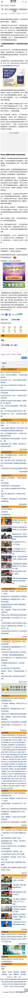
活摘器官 (3, 772)
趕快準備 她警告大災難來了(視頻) (11, 839)
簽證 (5, 779)
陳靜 (14, 937)
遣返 (2, 779)
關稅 (8, 750)
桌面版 (4, 973)
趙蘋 (2, 940)
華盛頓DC (17, 985)
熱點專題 (5, 508)
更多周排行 (23, 731)
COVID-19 (9, 738)
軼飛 (2, 937)
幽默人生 (6, 787)
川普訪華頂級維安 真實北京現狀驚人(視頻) (14, 624)
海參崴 (6, 765)
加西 (24, 985)
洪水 (13, 743)
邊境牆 (12, 750)
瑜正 (20, 940)
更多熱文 (24, 826)
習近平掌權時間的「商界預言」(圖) (11, 852)
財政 (22, 762)
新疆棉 (6, 743)
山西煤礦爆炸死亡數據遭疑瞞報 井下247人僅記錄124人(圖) (19, 567)
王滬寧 (6, 753)
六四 (16, 745)
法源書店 (19, 980)
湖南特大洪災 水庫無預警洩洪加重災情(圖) (14, 616)
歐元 (5, 762)
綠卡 (14, 779)
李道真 (21, 935)
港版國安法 (11, 745)
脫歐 (4, 760)
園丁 (22, 937)
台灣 (10, 765)
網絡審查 (23, 770)
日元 (8, 762)
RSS (20, 978)
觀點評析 (9, 960)
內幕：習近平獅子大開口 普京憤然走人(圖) (13, 461)
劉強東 (21, 765)
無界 (25, 982)
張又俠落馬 (4, 513)
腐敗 (14, 755)
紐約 (12, 985)
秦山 (5, 940)
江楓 (23, 940)
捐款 (10, 975)
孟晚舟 (5, 750)
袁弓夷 (17, 743)
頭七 (14, 43)
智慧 (10, 787)
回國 (8, 779)
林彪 (10, 784)
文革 (8, 789)
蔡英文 (14, 765)
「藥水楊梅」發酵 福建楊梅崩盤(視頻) (12, 656)
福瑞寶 (11, 982)
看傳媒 (7, 982)
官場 (23, 755)
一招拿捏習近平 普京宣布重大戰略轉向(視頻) (14, 469)
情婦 (11, 755)
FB (19, 758)
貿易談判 (23, 750)
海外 (21, 779)
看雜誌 (24, 980)
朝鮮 (22, 758)
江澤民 (11, 753)
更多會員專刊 (23, 505)
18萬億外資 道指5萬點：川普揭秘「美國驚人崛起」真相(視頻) (19, 918)
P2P (17, 767)
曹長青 (6, 942)
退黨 (19, 745)
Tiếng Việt (17, 987)
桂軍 (10, 782)
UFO (11, 748)
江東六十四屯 (11, 772)
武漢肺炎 (12, 736)
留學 (21, 777)
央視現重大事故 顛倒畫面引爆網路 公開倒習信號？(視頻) (19, 910)
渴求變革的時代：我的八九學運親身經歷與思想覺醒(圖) (19, 537)
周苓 (11, 937)
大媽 (24, 765)
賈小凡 (16, 935)
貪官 (8, 755)
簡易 (12, 935)
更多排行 (24, 874)
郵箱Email (3, 967)
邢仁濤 (17, 940)
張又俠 (15, 741)
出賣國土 (20, 741)
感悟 (13, 787)
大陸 (14, 767)
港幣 (11, 762)
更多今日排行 (23, 683)
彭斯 (16, 750)
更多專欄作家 (23, 945)
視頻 (3, 876)
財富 (25, 762)
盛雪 (25, 937)
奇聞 (22, 787)
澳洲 (4, 782)
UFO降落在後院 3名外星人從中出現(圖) (13, 855)
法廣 (11, 758)
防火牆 (3, 770)
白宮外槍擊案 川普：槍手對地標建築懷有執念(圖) (19, 552)
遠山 (5, 937)
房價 (2, 767)
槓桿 (13, 760)
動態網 (21, 982)
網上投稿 (23, 975)
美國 (19, 750)
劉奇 (13, 784)
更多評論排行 (23, 450)
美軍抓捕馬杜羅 (6, 515)
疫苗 (22, 745)
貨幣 (19, 760)
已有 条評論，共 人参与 (9, 345)
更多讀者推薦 (23, 472)
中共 (14, 748)
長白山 (24, 772)
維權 (7, 770)
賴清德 (21, 736)
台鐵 (23, 738)
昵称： (3, 340)
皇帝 (19, 784)
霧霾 (19, 767)
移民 (15, 777)
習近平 (11, 741)
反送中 (5, 755)
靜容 (8, 940)
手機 (16, 787)
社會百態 (15, 960)
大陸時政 (12, 5)
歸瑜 (24, 935)
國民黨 (20, 738)
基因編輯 (24, 767)
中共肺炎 (3, 736)
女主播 (5, 777)
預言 (19, 787)
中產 (2, 765)
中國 (26, 126)
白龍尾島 (3, 774)
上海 (15, 28)
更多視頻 (24, 930)
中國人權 (21, 960)
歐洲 (21, 985)
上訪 (15, 770)
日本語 (22, 987)
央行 (7, 760)
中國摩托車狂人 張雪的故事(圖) (10, 486)
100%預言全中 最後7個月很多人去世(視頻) (13, 653)
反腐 (17, 755)
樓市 (19, 762)
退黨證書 (16, 982)
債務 (10, 760)
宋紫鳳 (3, 935)
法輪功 (19, 770)
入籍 (11, 779)
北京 (17, 765)
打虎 (20, 755)
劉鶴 (2, 753)
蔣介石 (22, 782)
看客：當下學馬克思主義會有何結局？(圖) (13, 412)
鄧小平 (6, 784)
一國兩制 (7, 758)
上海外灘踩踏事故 (6, 962)
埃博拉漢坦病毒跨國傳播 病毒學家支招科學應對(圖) (19, 582)
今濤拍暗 (8, 935)
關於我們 (16, 973)
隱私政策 (4, 975)
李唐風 (18, 937)
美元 (16, 760)
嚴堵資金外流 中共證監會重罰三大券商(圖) (14, 597)
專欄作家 (5, 933)
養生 (11, 789)
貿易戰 (6, 741)
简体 (23, 1)
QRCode (14, 314)
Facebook (9, 978)
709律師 (11, 770)
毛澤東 (8, 95)
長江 (10, 743)
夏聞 (8, 937)
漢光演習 (15, 738)
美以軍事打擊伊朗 (6, 510)
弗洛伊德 (7, 748)
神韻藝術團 (12, 980)
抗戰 (13, 782)
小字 (26, 13)
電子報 (10, 973)
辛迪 (10, 942)
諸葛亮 (23, 784)
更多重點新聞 (23, 587)
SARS (13, 774)
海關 (24, 777)
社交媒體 (15, 758)
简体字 (6, 987)
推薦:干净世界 (4, 980)
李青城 (12, 940)
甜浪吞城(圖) (5, 484)
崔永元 (15, 753)
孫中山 (17, 782)
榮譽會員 (11, 297)
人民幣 (23, 760)
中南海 (19, 753)
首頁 (2, 5)
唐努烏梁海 (18, 772)
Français (11, 987)
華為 (17, 748)
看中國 (6, 249)
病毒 (4, 738)
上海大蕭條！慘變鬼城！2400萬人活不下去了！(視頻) (19, 902)
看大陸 (7, 5)
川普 (17, 736)
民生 (17, 779)
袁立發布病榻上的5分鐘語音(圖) (10, 669)
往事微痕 (21, 743)
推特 (15, 978)
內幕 (23, 753)
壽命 (5, 789)
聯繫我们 (16, 975)
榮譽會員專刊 (7, 476)
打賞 (18, 13)
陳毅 (15, 61)
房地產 (15, 762)
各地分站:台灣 (6, 985)
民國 (7, 782)
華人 (12, 777)
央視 (9, 777)
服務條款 (23, 973)
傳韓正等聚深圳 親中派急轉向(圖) (11, 373)
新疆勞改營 (18, 774)
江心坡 (9, 774)
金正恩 (21, 748)
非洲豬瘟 (10, 767)
